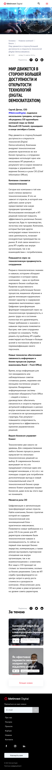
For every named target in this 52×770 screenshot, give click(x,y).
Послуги (8, 722)
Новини (8, 735)
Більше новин (26, 682)
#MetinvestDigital (17, 112)
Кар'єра (8, 730)
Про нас (8, 717)
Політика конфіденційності (12, 766)
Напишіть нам (16, 755)
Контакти (9, 739)
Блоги (11, 43)
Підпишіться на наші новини (15, 704)
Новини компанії (25, 40)
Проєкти (8, 726)
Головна (12, 40)
